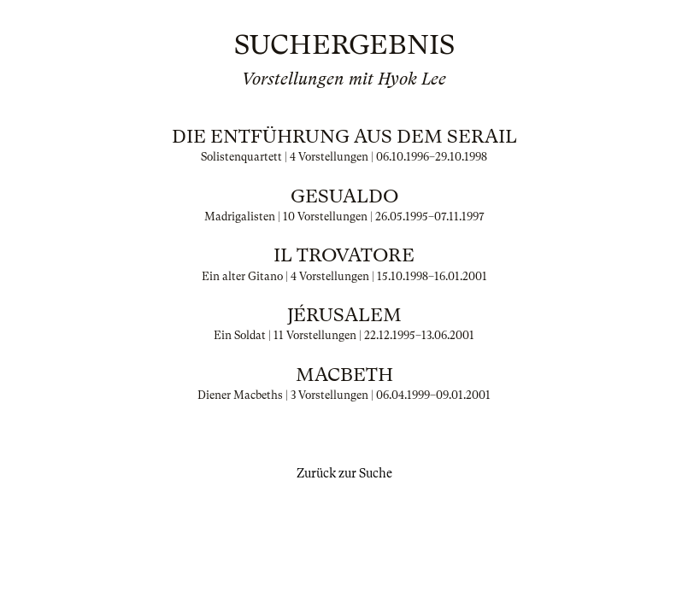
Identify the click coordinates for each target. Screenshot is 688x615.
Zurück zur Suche (344, 473)
